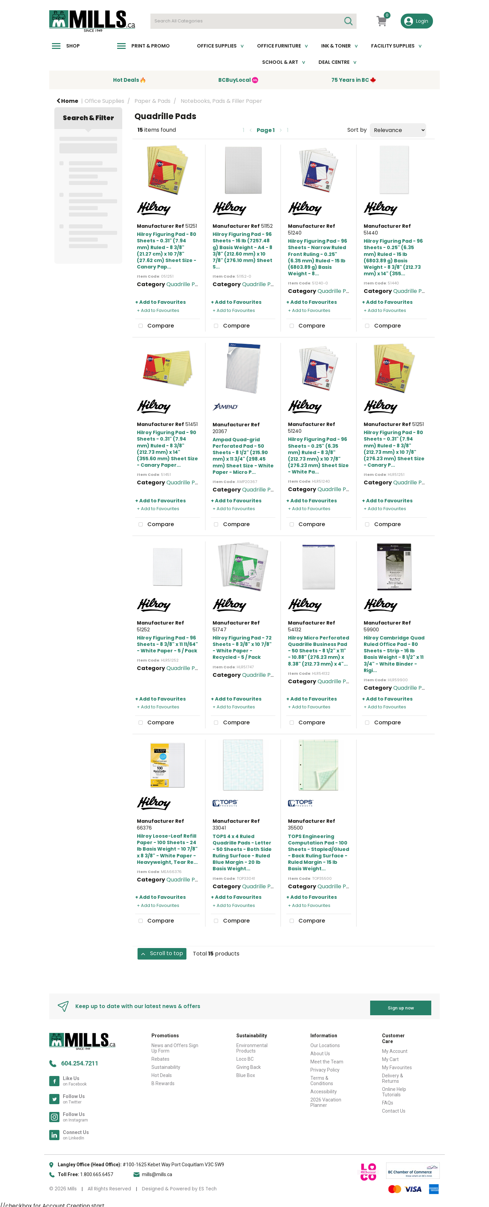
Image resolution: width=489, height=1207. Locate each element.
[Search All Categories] (253, 21)
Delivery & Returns (392, 1075)
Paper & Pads (152, 101)
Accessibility (323, 1089)
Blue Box (245, 1072)
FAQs (387, 1099)
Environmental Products (252, 1045)
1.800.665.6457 (96, 1171)
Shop (73, 45)
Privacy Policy (325, 1067)
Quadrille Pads (185, 284)
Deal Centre (334, 62)
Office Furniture (279, 45)
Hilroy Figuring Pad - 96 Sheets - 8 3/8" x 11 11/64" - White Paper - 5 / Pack (167, 644)
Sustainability (165, 1064)
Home (67, 101)
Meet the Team (326, 1059)
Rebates (160, 1056)
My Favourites (397, 1064)
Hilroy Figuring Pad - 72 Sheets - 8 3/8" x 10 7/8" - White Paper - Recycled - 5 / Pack (242, 647)
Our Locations (325, 1042)
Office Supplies (217, 45)
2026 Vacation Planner (325, 1099)
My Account (395, 1048)
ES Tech (208, 1186)
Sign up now (401, 1004)
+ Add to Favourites (160, 302)
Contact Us (393, 1108)
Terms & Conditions (321, 1078)
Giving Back (248, 1064)
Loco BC (245, 1056)
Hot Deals (161, 1072)
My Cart (390, 1056)
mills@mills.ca (157, 1171)
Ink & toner (336, 45)
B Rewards (163, 1080)
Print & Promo (150, 45)
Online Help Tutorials (394, 1088)
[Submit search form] (348, 21)
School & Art (280, 62)
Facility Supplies (393, 45)
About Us (320, 1051)
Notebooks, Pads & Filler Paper (221, 101)
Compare (154, 326)
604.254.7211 (79, 1060)
